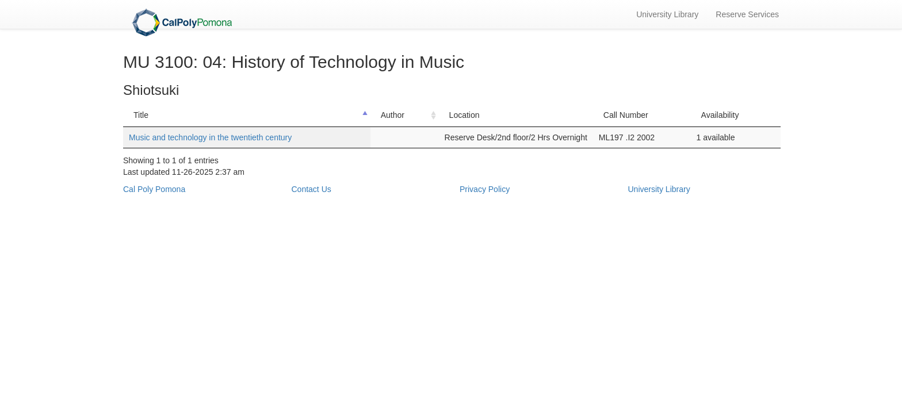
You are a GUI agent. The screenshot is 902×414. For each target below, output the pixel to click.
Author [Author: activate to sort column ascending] (392, 115)
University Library (667, 14)
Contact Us (311, 189)
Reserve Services (747, 14)
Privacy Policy (485, 189)
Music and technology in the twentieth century (210, 137)
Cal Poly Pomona (154, 189)
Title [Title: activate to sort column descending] (140, 115)
